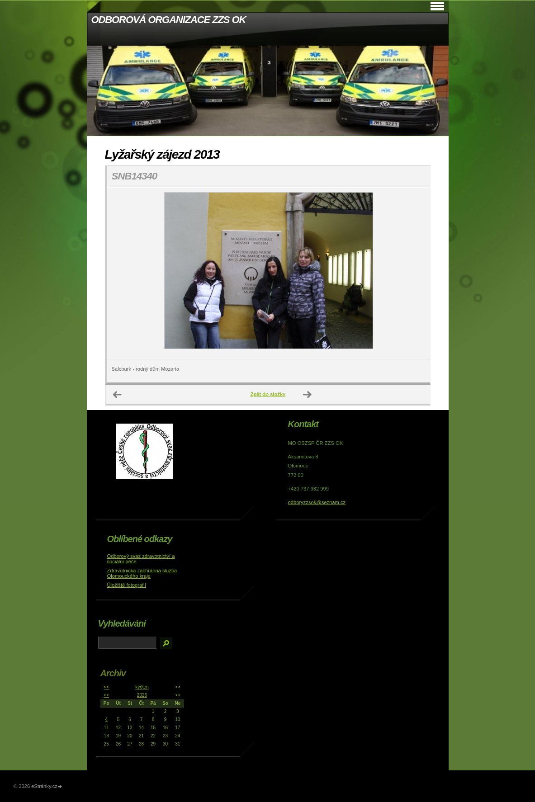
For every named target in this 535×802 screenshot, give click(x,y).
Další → (307, 394)
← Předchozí (117, 394)
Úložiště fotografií (126, 585)
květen (141, 686)
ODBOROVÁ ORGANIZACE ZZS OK (168, 19)
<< (106, 686)
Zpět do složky (268, 394)
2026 (142, 695)
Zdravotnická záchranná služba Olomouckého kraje (142, 573)
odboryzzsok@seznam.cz (317, 502)
